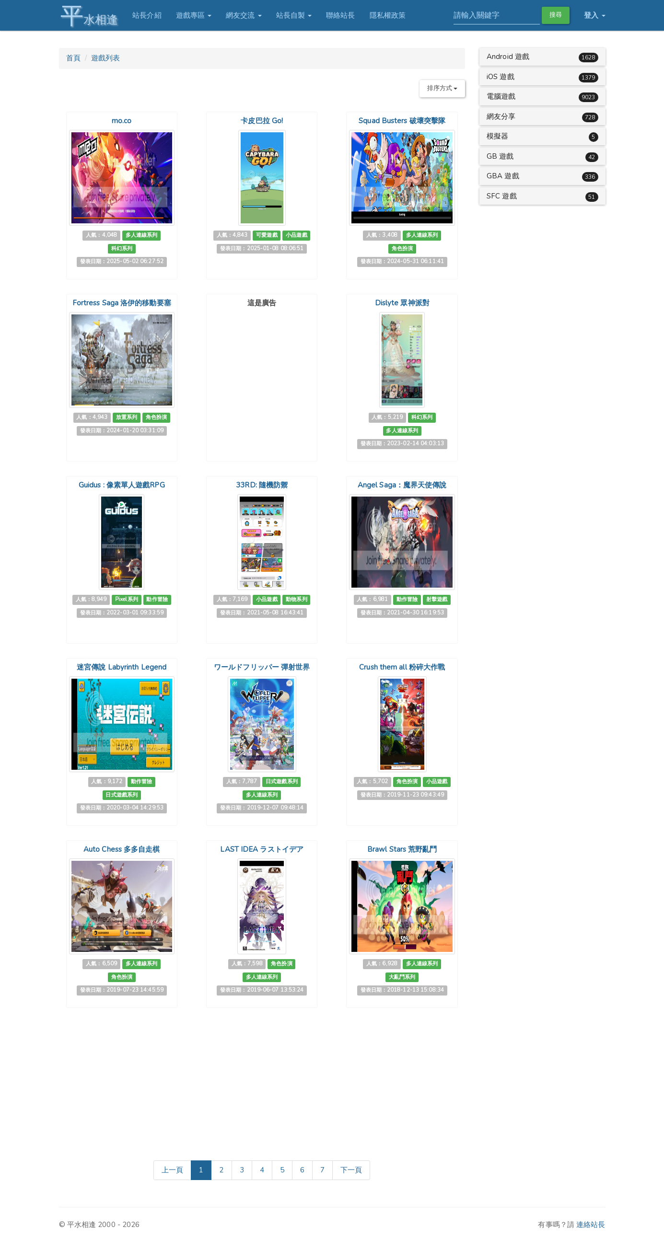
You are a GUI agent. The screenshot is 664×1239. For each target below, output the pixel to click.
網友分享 (501, 116)
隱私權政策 (386, 15)
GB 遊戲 (500, 156)
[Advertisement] (262, 371)
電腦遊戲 (501, 96)
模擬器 (497, 136)
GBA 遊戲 (503, 176)
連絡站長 (590, 1224)
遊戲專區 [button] (192, 15)
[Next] (351, 1170)
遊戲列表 (105, 58)
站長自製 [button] (292, 15)
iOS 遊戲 (500, 76)
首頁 (73, 58)
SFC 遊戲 (502, 196)
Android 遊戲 (508, 56)
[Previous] (172, 1170)
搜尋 (555, 15)
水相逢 (87, 15)
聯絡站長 (339, 15)
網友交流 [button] (242, 15)
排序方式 (442, 88)
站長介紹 (145, 15)
